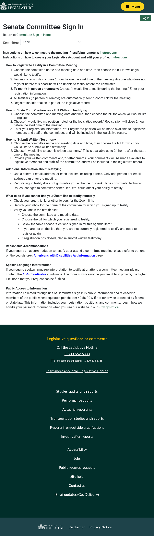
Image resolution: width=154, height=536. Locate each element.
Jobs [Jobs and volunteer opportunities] (77, 458)
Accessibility (77, 449)
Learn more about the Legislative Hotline (77, 371)
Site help (77, 476)
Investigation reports (77, 436)
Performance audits (77, 400)
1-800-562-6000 (77, 354)
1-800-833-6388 (93, 360)
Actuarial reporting (77, 409)
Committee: (11, 43)
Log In (145, 18)
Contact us (77, 485)
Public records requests (77, 467)
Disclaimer (76, 527)
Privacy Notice (109, 307)
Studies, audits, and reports (77, 391)
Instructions (108, 53)
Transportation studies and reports (77, 418)
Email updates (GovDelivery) (77, 494)
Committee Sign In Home (34, 35)
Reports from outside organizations (77, 427)
